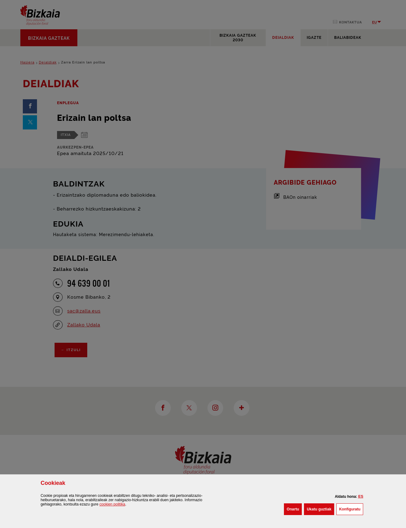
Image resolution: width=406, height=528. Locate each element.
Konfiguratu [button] (351, 508)
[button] (360, 496)
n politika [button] (112, 504)
